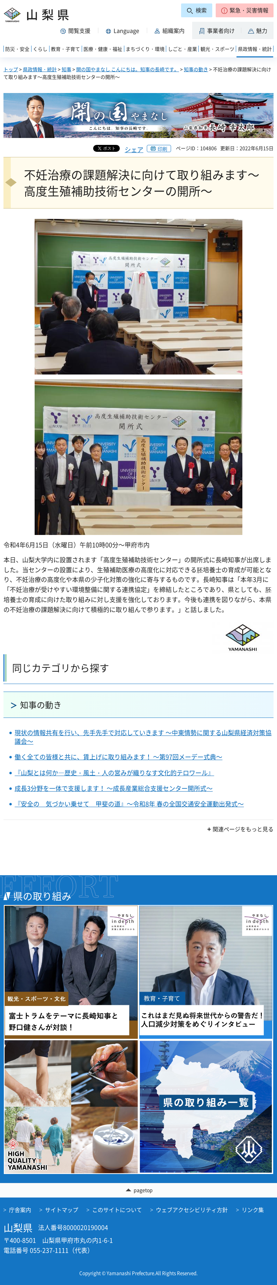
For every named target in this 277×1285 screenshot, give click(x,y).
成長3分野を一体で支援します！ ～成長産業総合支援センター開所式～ (114, 788)
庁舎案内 (20, 1209)
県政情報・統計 (40, 69)
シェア (134, 149)
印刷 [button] (162, 148)
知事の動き (196, 69)
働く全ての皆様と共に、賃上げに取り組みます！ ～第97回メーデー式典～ (118, 756)
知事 (66, 69)
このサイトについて (117, 1209)
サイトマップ (61, 1209)
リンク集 (253, 1209)
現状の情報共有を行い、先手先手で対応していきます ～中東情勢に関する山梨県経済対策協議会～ (143, 737)
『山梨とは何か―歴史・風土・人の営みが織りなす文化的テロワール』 (114, 772)
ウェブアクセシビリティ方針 (192, 1209)
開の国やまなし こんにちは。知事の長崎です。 (127, 69)
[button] (245, 10)
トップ (10, 69)
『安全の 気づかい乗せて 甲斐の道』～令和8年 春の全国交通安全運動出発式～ (129, 803)
